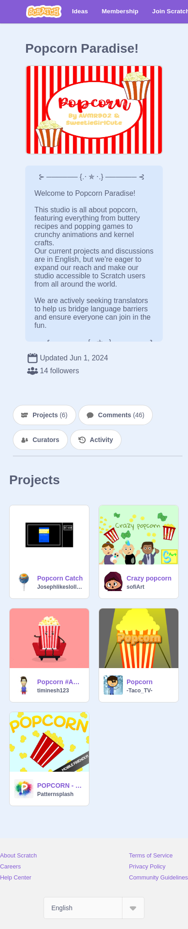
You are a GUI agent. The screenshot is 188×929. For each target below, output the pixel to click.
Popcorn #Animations (60, 682)
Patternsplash (55, 794)
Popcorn (140, 682)
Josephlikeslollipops (60, 587)
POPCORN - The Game (60, 785)
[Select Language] (94, 908)
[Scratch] (43, 11)
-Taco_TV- (139, 690)
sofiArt (135, 587)
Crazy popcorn (149, 578)
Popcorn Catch (60, 578)
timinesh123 (53, 690)
